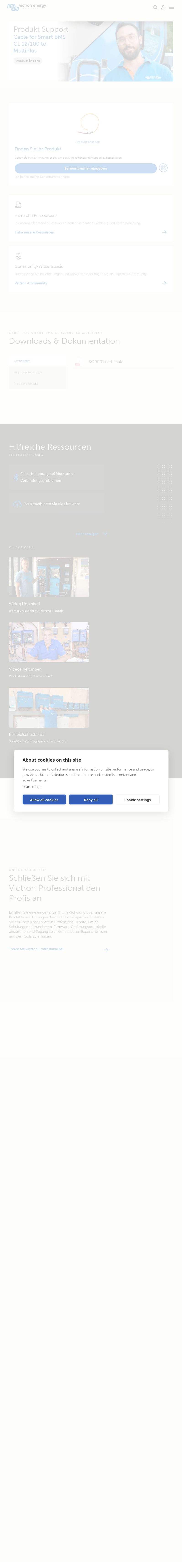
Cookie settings (137, 799)
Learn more (32, 786)
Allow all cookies (44, 799)
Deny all (91, 799)
